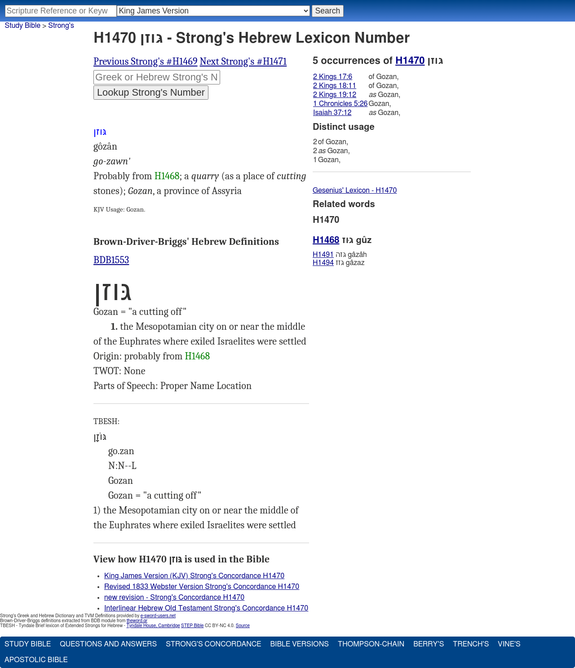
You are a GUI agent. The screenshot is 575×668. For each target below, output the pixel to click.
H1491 (323, 254)
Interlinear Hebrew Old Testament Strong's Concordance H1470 (206, 608)
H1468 (167, 176)
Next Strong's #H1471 (243, 61)
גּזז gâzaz (339, 262)
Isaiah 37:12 (332, 112)
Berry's (428, 644)
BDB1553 (111, 260)
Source (243, 626)
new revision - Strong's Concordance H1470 (174, 597)
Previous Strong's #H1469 (145, 61)
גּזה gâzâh (340, 254)
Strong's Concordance (213, 644)
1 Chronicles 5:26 (340, 103)
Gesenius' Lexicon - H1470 (355, 190)
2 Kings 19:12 (334, 94)
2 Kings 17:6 (332, 76)
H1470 (410, 61)
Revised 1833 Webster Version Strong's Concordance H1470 (201, 586)
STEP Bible (192, 626)
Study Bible (22, 25)
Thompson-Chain (371, 644)
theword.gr (137, 621)
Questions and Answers (108, 644)
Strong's (61, 25)
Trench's (471, 644)
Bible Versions (299, 644)
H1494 (323, 262)
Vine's (509, 644)
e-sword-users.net (158, 616)
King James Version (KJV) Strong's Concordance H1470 (194, 576)
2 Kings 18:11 (334, 85)
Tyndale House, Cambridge (153, 626)
